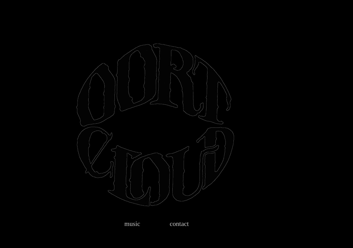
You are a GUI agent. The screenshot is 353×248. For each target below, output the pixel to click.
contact (179, 223)
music (132, 223)
